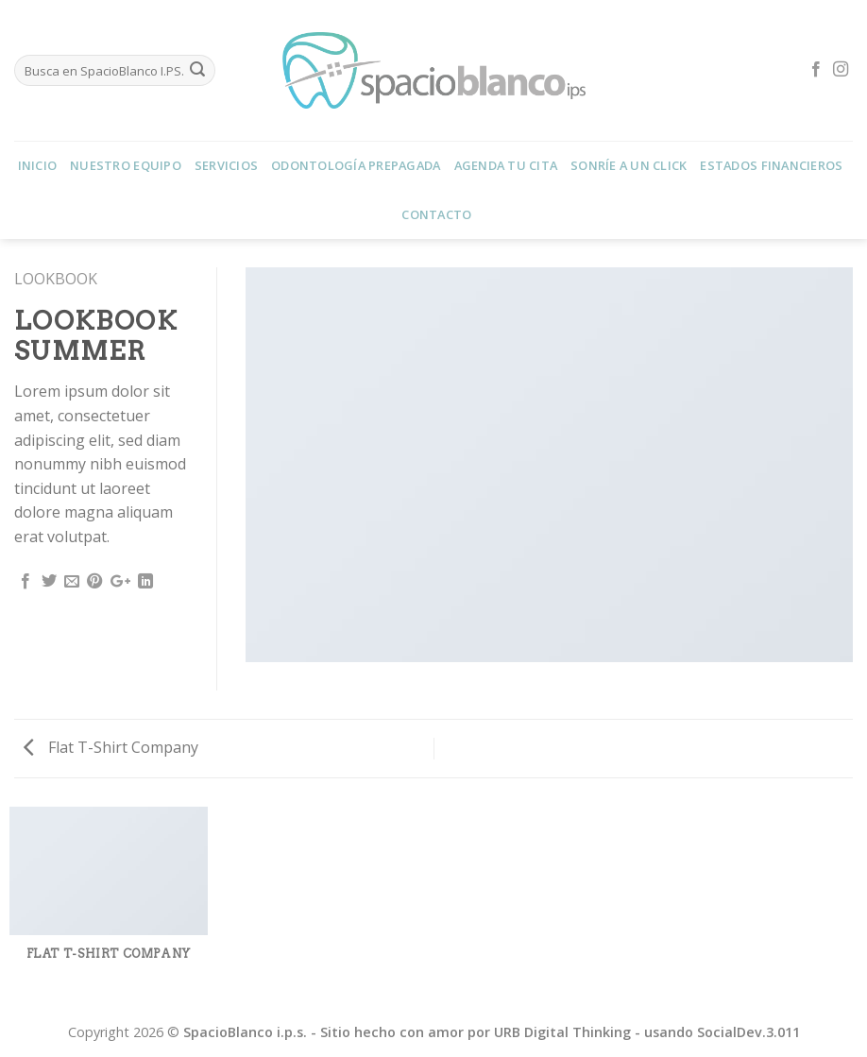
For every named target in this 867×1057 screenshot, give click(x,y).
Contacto (436, 214)
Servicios (226, 165)
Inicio (38, 165)
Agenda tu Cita (506, 165)
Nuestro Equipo (125, 165)
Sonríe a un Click (628, 165)
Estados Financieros (771, 165)
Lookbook (55, 278)
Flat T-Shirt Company (111, 747)
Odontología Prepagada (355, 165)
